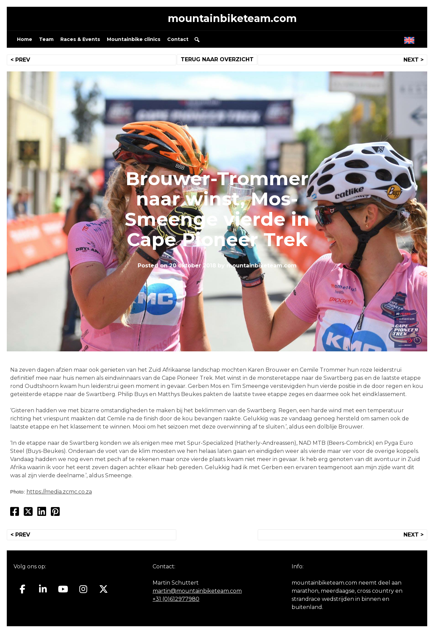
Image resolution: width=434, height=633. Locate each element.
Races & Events (80, 39)
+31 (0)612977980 (176, 599)
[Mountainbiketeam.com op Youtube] (63, 589)
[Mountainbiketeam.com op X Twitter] (104, 589)
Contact (178, 39)
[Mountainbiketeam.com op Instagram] (83, 589)
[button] (197, 40)
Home (24, 39)
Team (46, 39)
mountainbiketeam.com (232, 18)
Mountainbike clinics (133, 39)
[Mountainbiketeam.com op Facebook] (23, 589)
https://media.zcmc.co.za (59, 491)
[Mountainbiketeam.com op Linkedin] (43, 589)
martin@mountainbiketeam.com (197, 591)
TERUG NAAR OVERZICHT (217, 59)
